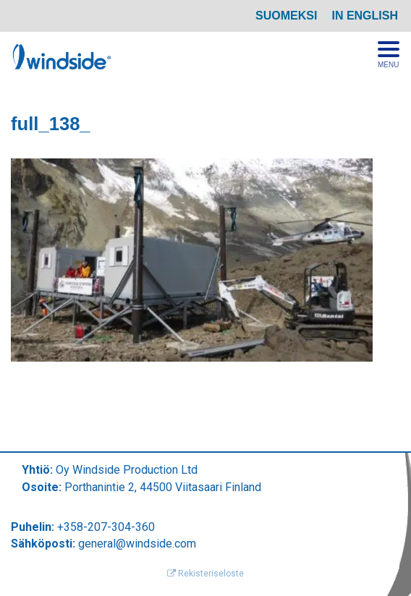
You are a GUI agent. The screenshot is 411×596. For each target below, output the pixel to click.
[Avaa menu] (388, 55)
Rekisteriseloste (205, 574)
